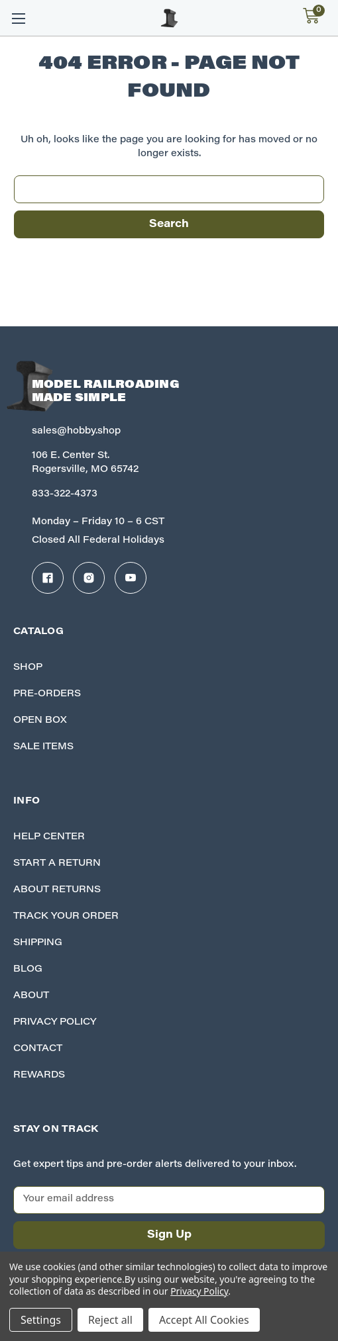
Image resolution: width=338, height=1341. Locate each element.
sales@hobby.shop (76, 431)
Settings (41, 1320)
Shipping (37, 943)
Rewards (39, 1075)
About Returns (57, 890)
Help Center (49, 837)
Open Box (40, 720)
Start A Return (57, 863)
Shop (27, 667)
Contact (37, 1049)
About (31, 996)
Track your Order (66, 916)
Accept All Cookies (204, 1320)
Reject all (110, 1320)
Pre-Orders (47, 694)
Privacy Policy (54, 1022)
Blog (27, 969)
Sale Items (43, 747)
